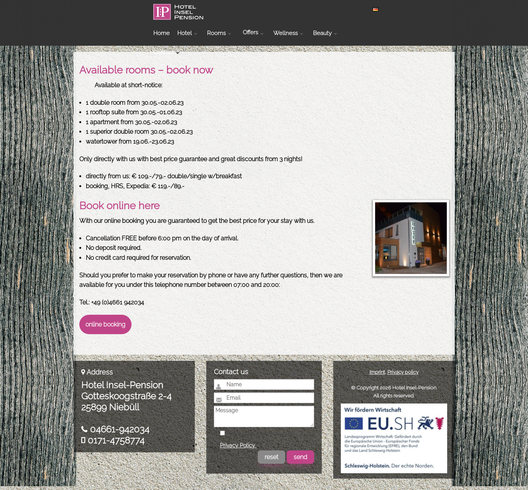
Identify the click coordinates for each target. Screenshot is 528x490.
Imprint (377, 376)
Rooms (286, 9)
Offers (320, 8)
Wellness (355, 9)
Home (231, 9)
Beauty (392, 9)
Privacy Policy (238, 449)
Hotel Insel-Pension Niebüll (118, 21)
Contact (427, 9)
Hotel (254, 9)
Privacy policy (403, 376)
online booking (105, 328)
